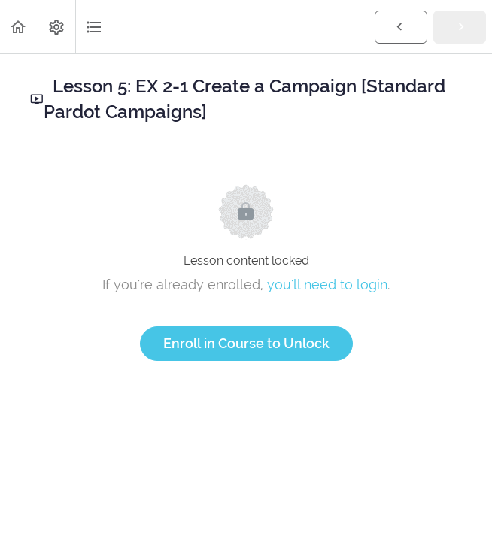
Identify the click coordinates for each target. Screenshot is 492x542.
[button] (19, 26)
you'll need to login (327, 284)
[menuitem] (56, 26)
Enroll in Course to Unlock (246, 343)
